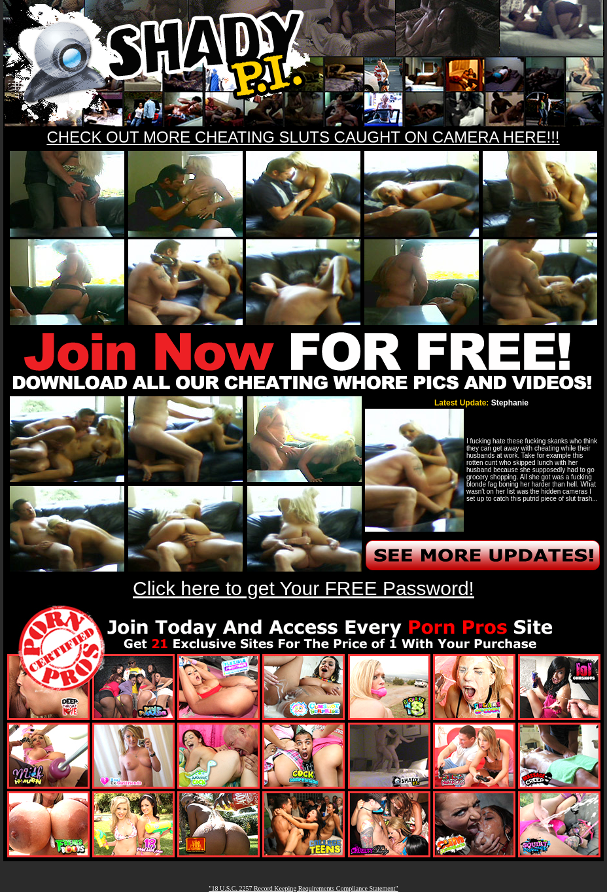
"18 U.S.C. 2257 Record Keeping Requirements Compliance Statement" (303, 888)
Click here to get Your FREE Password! (303, 588)
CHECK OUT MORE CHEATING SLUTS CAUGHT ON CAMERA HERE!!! (302, 137)
